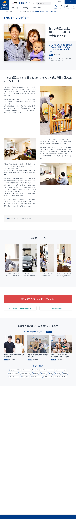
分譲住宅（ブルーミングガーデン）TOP (13, 11)
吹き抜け (44, 373)
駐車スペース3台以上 (28, 370)
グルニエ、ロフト (60, 370)
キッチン (50, 370)
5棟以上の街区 (11, 218)
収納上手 (36, 373)
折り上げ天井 (25, 376)
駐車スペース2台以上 (27, 218)
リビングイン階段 (13, 373)
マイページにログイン (70, 1)
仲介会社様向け (59, 1)
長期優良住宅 (48, 376)
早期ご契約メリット (37, 376)
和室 (18, 218)
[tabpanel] (12, 260)
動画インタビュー (25, 373)
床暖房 (65, 373)
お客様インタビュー (27, 11)
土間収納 (58, 373)
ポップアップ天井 (15, 370)
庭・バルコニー (14, 376)
